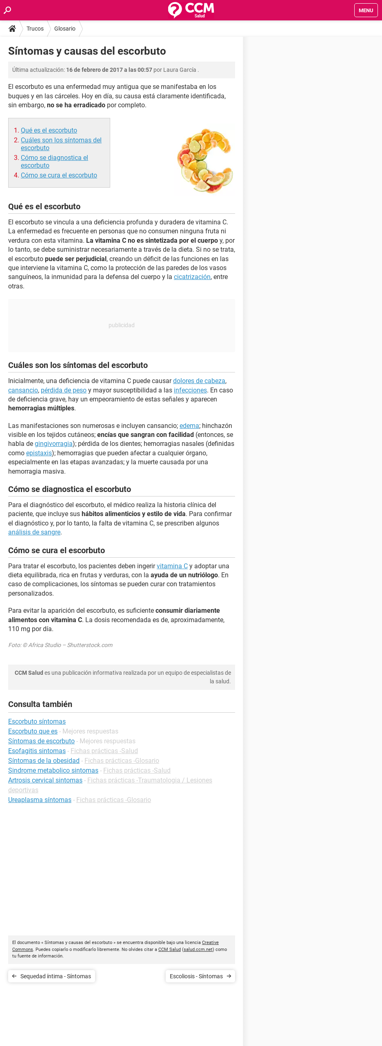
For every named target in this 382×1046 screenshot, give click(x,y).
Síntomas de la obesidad (44, 761)
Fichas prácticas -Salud (104, 751)
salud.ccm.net (198, 949)
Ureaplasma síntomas (39, 800)
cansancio (23, 390)
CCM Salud (169, 949)
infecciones (190, 390)
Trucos (35, 28)
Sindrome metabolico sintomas (53, 770)
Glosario (65, 28)
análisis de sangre (34, 532)
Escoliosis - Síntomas (196, 976)
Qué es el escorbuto (49, 130)
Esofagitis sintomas (37, 751)
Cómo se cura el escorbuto (59, 175)
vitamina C (172, 566)
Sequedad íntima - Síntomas (55, 976)
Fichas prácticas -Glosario (121, 761)
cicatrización (192, 277)
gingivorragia (54, 444)
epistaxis (39, 453)
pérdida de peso (64, 390)
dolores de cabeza (199, 381)
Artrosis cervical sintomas (45, 780)
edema (189, 426)
